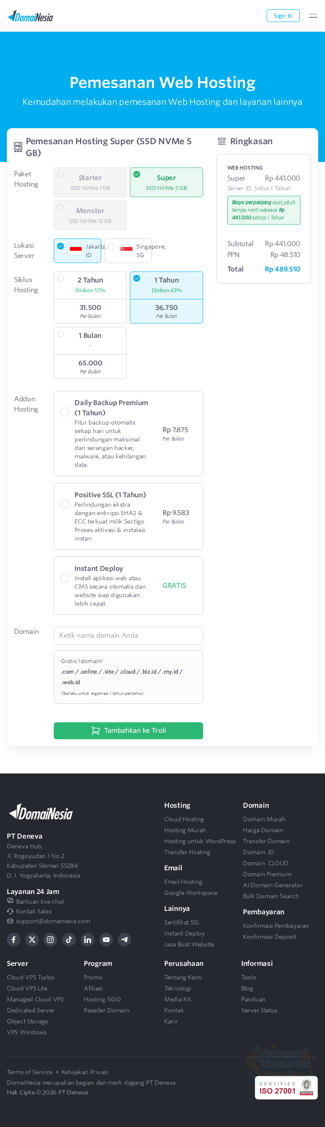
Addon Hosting (26, 404)
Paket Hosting (26, 179)
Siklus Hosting (26, 285)
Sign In (283, 15)
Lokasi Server (24, 250)
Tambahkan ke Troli (129, 731)
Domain (26, 632)
